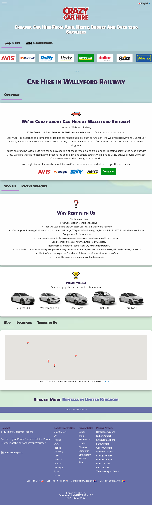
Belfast (82, 458)
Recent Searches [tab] (34, 186)
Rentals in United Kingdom (90, 399)
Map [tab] (7, 322)
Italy (56, 455)
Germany (58, 451)
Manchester (85, 439)
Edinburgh (84, 450)
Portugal (58, 467)
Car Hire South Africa (112, 480)
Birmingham (85, 454)
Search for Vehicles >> (76, 409)
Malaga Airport (104, 455)
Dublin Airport (103, 435)
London (82, 443)
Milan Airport (103, 463)
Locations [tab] (24, 322)
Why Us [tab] (10, 186)
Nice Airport (102, 467)
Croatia (58, 459)
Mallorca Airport (105, 459)
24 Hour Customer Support (19, 431)
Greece (57, 463)
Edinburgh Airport (105, 439)
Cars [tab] (12, 43)
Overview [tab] (11, 95)
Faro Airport (102, 443)
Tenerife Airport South (107, 471)
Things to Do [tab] (47, 322)
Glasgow (83, 447)
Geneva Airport (104, 447)
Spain (56, 471)
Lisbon (82, 431)
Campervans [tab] (38, 43)
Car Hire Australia (57, 480)
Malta (57, 475)
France (57, 447)
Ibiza (81, 435)
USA (56, 443)
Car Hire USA (35, 480)
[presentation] (38, 43)
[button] (28, 343)
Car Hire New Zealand (84, 480)
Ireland (57, 439)
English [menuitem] (143, 3)
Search (108, 381)
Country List (60, 431)
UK (55, 435)
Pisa (81, 462)
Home (76, 71)
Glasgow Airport (104, 451)
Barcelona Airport (105, 431)
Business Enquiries (13, 452)
